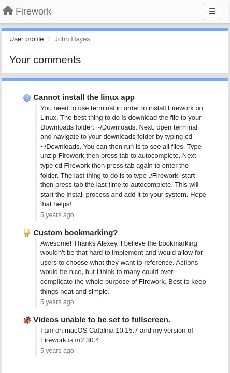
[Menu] (212, 11)
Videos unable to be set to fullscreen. (101, 319)
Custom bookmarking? (75, 232)
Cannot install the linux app (84, 97)
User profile (26, 39)
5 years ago (57, 215)
